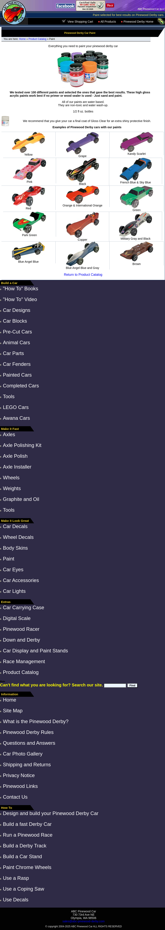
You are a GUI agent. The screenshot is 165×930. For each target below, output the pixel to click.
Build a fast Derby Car (27, 824)
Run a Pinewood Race (28, 835)
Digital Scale (17, 618)
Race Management (24, 661)
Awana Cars (16, 418)
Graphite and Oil (21, 499)
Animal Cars (16, 342)
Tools (9, 396)
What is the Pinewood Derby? (35, 721)
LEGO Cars (16, 407)
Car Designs (16, 310)
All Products (107, 21)
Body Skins (15, 548)
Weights (12, 488)
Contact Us (15, 797)
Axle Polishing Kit (22, 445)
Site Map (13, 710)
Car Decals (15, 526)
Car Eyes (13, 569)
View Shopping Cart (77, 21)
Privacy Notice (19, 775)
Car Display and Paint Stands (35, 650)
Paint (8, 558)
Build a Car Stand (22, 856)
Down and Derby (21, 640)
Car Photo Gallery (23, 754)
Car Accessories (21, 580)
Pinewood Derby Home (137, 21)
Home (22, 39)
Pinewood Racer (21, 629)
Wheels (11, 477)
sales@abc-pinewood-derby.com (83, 921)
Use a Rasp (16, 878)
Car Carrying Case (23, 607)
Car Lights (14, 591)
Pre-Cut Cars (17, 331)
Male (2, 681)
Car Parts (13, 353)
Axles (9, 434)
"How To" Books (20, 288)
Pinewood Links (20, 786)
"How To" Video (20, 299)
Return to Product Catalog (83, 274)
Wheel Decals (18, 537)
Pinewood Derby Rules (28, 732)
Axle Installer (17, 467)
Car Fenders (17, 364)
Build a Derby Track (24, 845)
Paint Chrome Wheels (27, 867)
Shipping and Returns (27, 764)
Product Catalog (37, 39)
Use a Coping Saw (23, 889)
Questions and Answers (29, 743)
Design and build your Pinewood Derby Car (50, 813)
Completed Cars (21, 385)
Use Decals (15, 899)
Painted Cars (17, 375)
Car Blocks (15, 321)
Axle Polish (15, 456)
